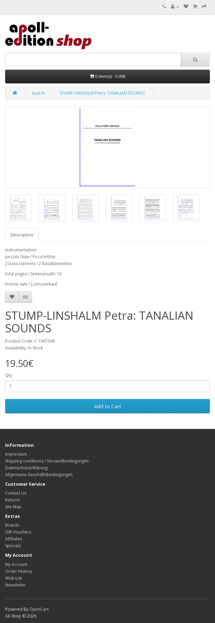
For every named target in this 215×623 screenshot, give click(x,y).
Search (38, 93)
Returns (12, 500)
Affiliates (13, 539)
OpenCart (39, 609)
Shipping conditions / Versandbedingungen (47, 461)
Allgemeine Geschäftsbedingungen (39, 474)
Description (22, 235)
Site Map (13, 507)
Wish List (13, 578)
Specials (13, 546)
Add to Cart (107, 406)
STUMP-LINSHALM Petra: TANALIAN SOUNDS (102, 93)
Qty (8, 375)
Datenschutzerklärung (26, 468)
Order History (18, 571)
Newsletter (15, 585)
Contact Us (15, 493)
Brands (12, 525)
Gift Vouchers (18, 532)
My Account (16, 564)
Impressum (16, 454)
